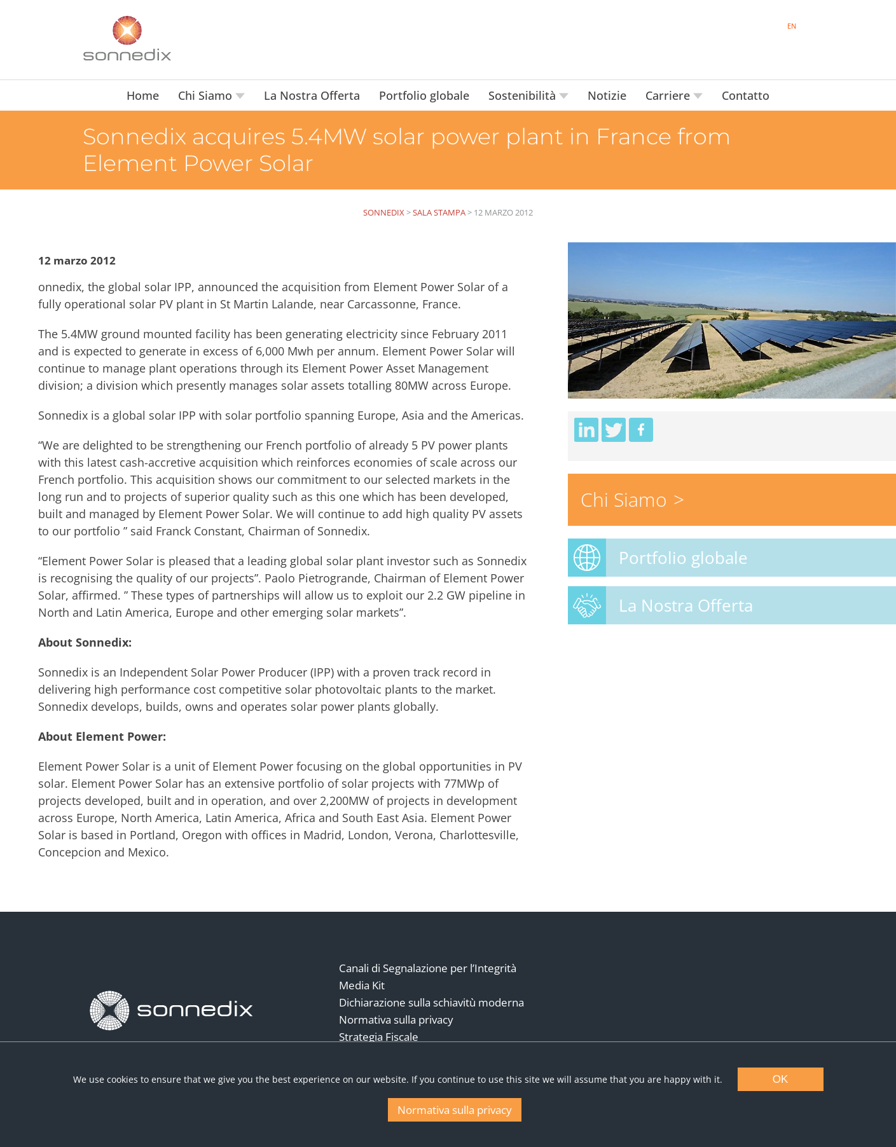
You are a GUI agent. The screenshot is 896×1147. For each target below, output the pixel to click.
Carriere (669, 95)
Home (143, 95)
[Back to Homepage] (172, 1011)
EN (791, 26)
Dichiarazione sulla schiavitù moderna (431, 1002)
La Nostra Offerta (312, 95)
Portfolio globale (424, 95)
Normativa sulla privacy (396, 1019)
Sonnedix (383, 212)
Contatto (745, 95)
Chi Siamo (206, 95)
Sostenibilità (523, 95)
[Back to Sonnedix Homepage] (127, 38)
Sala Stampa (439, 212)
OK (781, 1079)
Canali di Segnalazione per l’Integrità (427, 968)
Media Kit (362, 985)
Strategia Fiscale (378, 1036)
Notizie (607, 95)
